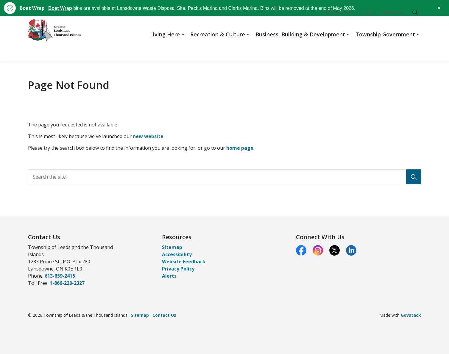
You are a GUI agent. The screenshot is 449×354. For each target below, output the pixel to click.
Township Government (385, 49)
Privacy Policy (178, 268)
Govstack (411, 315)
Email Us (393, 27)
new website (148, 136)
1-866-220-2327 (67, 283)
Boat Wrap (60, 8)
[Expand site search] (415, 27)
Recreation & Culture (217, 49)
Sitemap (172, 247)
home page (239, 148)
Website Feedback (183, 261)
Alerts (169, 276)
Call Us (368, 27)
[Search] (413, 176)
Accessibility (177, 254)
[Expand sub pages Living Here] (183, 49)
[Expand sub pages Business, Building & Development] (348, 49)
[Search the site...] (224, 176)
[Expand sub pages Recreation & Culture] (248, 49)
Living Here (165, 49)
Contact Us (164, 315)
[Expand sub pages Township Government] (418, 49)
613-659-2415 (60, 276)
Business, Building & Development (300, 49)
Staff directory (339, 27)
